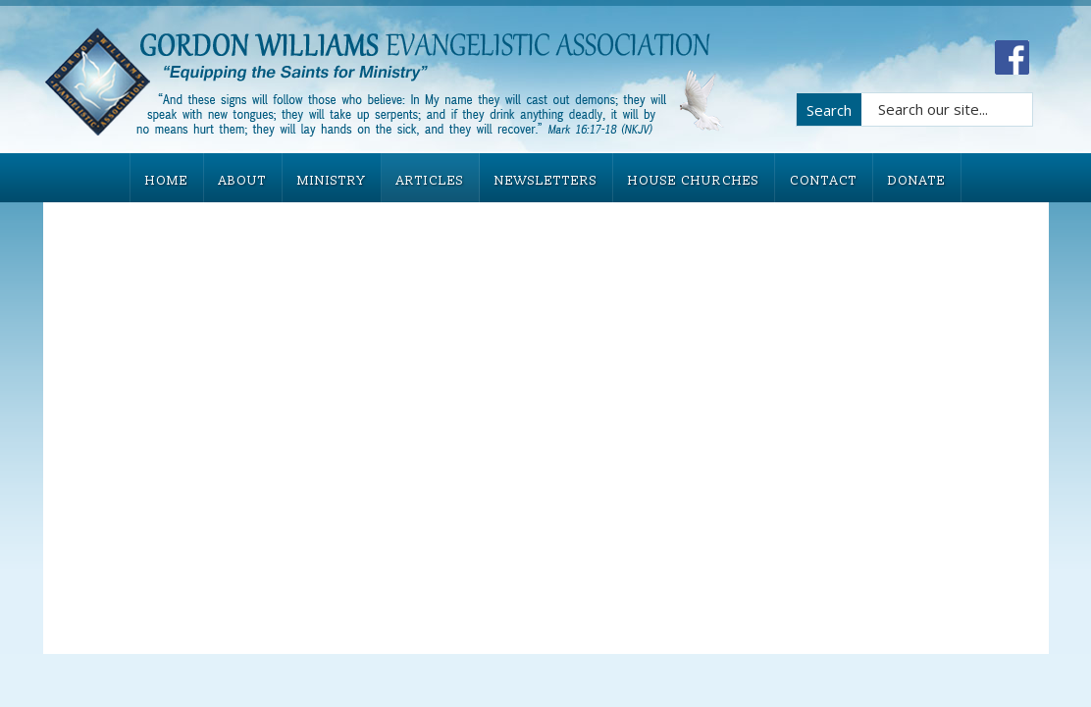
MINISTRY (331, 181)
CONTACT (823, 181)
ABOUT (243, 181)
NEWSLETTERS (545, 181)
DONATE (917, 181)
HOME (166, 181)
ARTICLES (430, 181)
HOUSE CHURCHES (693, 181)
